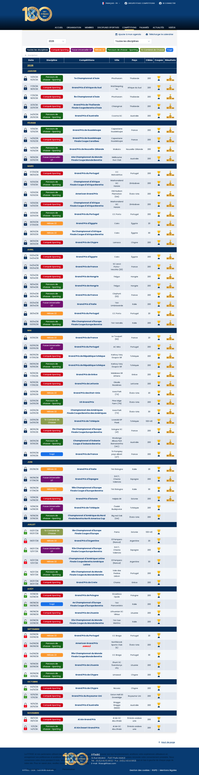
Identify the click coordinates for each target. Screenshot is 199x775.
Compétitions (129, 27)
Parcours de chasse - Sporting (123, 50)
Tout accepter (33, 769)
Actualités (158, 27)
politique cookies (81, 763)
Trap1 (169, 50)
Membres (89, 27)
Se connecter (167, 3)
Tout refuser (50, 769)
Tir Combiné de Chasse (152, 50)
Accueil (59, 27)
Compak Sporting (60, 50)
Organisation (74, 27)
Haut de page (166, 742)
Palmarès (144, 27)
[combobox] (111, 3)
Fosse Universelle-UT (82, 50)
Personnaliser (69, 769)
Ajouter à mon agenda (128, 34)
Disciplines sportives (108, 27)
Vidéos (172, 27)
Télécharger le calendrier (159, 34)
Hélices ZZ (100, 50)
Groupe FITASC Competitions (139, 3)
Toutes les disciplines (37, 50)
